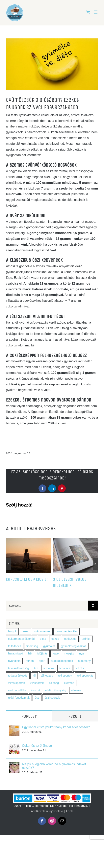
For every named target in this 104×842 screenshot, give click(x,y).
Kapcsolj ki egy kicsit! (27, 579)
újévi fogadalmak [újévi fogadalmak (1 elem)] (19, 697)
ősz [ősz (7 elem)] (37, 697)
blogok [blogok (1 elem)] (12, 631)
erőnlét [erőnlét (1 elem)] (86, 638)
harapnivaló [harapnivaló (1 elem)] (15, 653)
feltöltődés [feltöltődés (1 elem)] (14, 646)
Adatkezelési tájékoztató (47, 811)
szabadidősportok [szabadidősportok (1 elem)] (62, 660)
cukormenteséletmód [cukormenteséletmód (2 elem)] (21, 638)
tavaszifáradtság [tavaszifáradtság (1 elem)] (18, 668)
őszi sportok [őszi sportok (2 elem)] (52, 697)
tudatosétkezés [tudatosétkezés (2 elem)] (17, 675)
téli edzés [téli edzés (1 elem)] (47, 675)
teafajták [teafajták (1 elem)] (48, 668)
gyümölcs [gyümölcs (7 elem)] (49, 646)
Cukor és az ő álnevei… (39, 745)
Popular (29, 716)
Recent (75, 716)
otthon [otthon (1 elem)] (30, 660)
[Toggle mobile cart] (88, 12)
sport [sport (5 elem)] (42, 660)
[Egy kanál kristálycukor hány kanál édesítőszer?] (14, 728)
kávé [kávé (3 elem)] (56, 653)
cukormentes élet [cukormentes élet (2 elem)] (66, 631)
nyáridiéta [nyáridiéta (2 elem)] (14, 660)
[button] (8, 564)
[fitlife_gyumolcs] (52, 64)
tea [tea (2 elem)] (36, 668)
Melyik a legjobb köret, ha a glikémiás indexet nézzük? (54, 765)
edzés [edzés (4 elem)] (55, 638)
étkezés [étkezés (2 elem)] (76, 690)
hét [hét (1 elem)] (30, 653)
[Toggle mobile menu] (96, 12)
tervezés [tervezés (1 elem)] (65, 668)
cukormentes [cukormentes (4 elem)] (42, 631)
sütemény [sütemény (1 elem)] (84, 660)
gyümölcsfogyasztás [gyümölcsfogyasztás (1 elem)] (73, 646)
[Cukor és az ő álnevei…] (14, 746)
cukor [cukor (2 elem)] (25, 631)
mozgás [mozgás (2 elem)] (69, 653)
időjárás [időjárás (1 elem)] (42, 653)
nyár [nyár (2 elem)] (82, 653)
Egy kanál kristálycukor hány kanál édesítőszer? (56, 727)
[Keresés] (93, 606)
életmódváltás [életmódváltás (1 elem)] (17, 690)
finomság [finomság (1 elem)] (32, 646)
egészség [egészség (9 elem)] (70, 638)
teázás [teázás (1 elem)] (79, 668)
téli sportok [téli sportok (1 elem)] (65, 675)
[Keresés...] (47, 606)
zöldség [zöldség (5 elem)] (54, 682)
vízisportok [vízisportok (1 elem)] (37, 682)
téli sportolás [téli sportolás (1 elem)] (85, 675)
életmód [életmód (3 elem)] (69, 682)
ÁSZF (69, 811)
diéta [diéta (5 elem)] (43, 638)
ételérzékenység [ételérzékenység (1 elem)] (55, 690)
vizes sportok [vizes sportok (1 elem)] (16, 682)
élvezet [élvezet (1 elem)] (35, 690)
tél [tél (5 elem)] (34, 675)
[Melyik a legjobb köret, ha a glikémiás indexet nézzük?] (14, 765)
